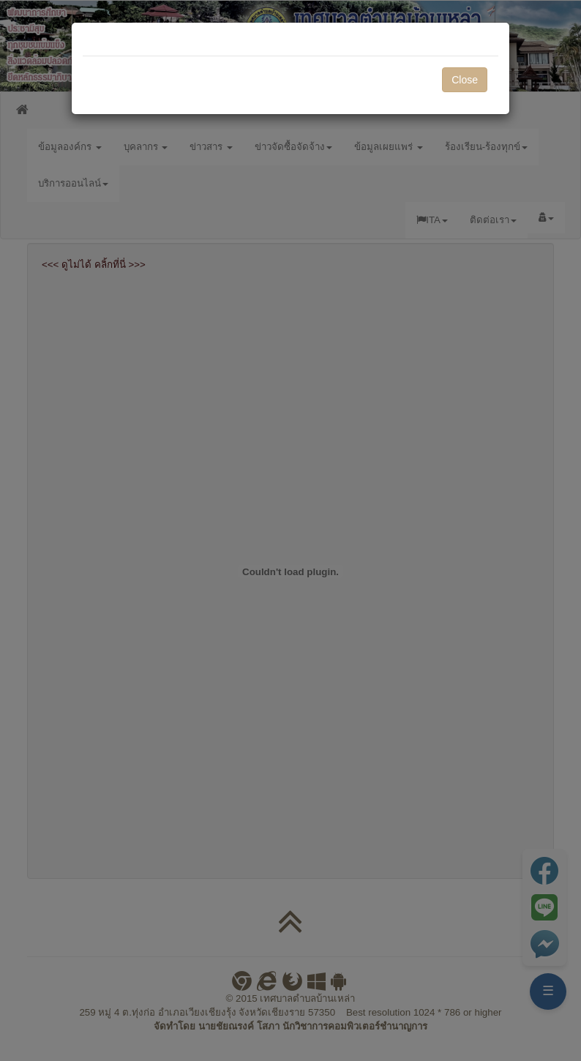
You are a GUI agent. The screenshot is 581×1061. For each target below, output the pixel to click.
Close (464, 80)
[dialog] (290, 530)
